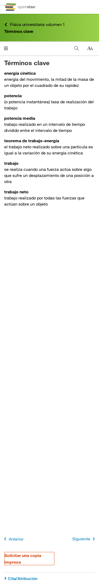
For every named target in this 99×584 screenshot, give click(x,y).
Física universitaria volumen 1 (34, 24)
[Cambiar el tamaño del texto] (90, 48)
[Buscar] (77, 48)
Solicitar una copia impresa (22, 558)
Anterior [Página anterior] (12, 539)
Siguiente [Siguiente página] (84, 539)
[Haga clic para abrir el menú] (6, 48)
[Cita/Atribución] (49, 578)
